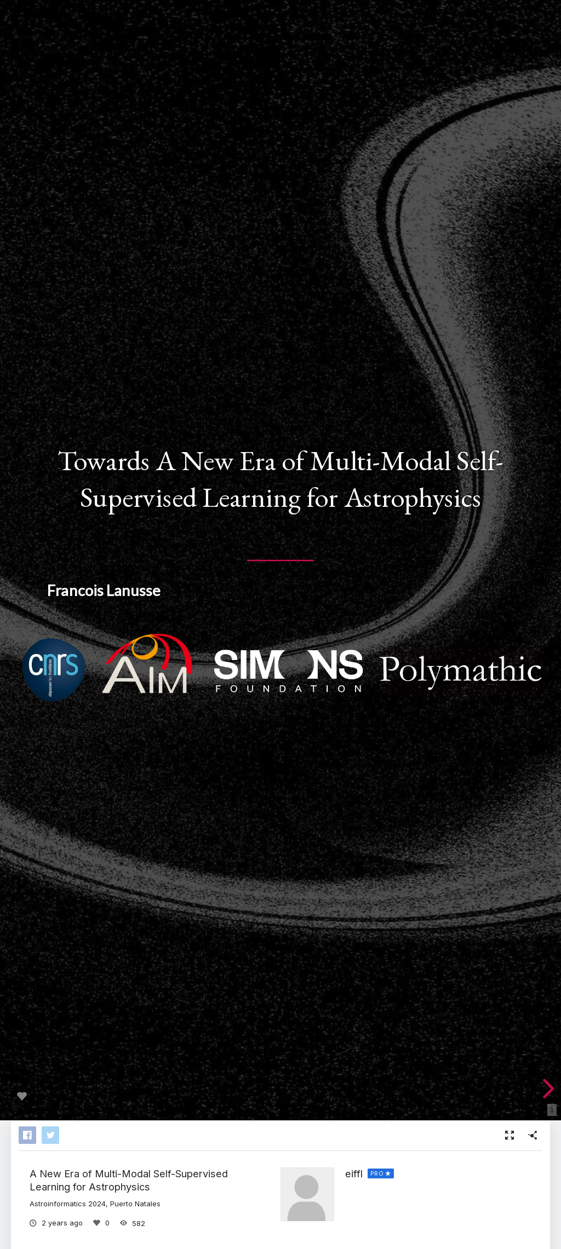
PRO (377, 1173)
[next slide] (547, 1088)
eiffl (354, 1173)
